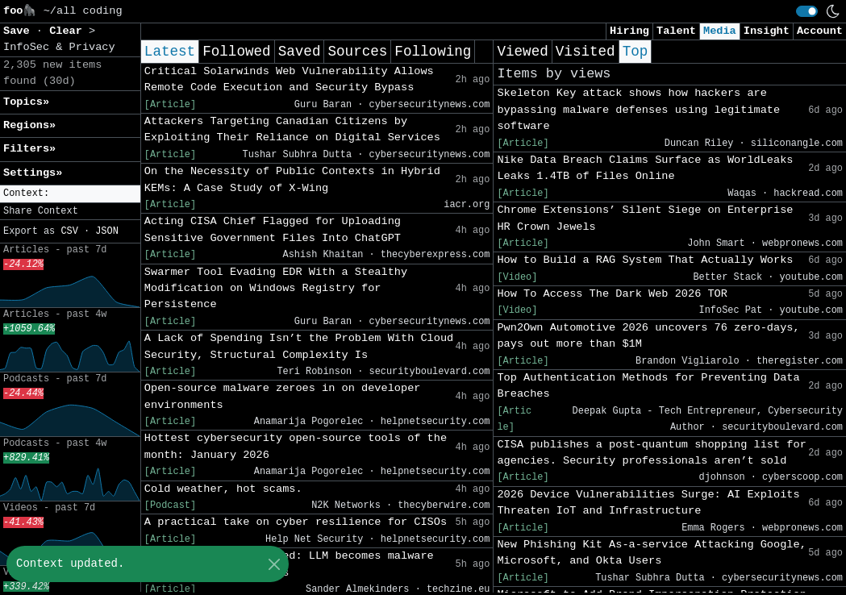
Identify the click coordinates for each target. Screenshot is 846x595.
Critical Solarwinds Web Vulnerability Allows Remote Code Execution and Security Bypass (289, 79)
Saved (299, 52)
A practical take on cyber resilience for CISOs (295, 522)
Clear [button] (69, 31)
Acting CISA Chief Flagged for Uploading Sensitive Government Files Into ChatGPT (272, 229)
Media (719, 31)
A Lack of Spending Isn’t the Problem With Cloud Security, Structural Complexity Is (298, 346)
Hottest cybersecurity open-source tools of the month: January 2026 (295, 446)
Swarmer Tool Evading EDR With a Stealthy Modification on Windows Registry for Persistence (275, 288)
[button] (70, 193)
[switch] (807, 11)
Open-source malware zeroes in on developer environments (282, 396)
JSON (107, 231)
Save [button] (19, 31)
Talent (676, 31)
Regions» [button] (29, 125)
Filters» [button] (29, 149)
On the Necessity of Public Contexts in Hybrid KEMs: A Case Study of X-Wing (292, 179)
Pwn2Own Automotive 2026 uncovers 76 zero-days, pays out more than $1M (648, 336)
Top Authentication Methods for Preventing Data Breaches (648, 386)
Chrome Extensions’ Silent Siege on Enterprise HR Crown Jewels (645, 218)
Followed (236, 52)
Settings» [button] (32, 173)
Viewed (522, 52)
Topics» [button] (26, 102)
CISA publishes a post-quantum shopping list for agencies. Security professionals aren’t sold (651, 453)
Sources (357, 52)
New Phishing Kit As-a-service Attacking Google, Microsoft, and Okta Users (651, 553)
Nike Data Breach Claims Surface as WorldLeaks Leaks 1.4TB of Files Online (645, 168)
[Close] (273, 563)
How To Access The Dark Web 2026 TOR (612, 294)
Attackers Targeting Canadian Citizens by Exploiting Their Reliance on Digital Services (292, 129)
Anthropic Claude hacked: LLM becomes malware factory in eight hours (289, 564)
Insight (767, 31)
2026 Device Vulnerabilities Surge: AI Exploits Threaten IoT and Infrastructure (648, 503)
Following (432, 52)
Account (820, 31)
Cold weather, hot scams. (223, 489)
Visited (585, 52)
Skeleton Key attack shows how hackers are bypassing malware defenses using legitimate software (638, 109)
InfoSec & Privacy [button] (59, 47)
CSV (68, 231)
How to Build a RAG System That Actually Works (645, 260)
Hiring (629, 31)
